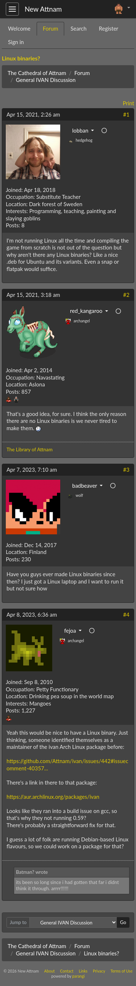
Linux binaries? (21, 58)
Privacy (99, 971)
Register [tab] (108, 28)
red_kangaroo (87, 310)
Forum (82, 73)
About (49, 971)
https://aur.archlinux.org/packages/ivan (53, 796)
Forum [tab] (50, 28)
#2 (126, 294)
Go (123, 922)
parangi (78, 976)
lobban (81, 130)
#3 (126, 469)
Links (83, 971)
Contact (66, 971)
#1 (126, 114)
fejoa (70, 630)
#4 (126, 614)
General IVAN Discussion (46, 79)
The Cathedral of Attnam (37, 73)
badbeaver (85, 485)
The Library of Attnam (30, 449)
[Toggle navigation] (12, 9)
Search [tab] (78, 28)
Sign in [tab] (16, 42)
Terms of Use (122, 971)
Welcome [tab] (19, 28)
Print (128, 103)
